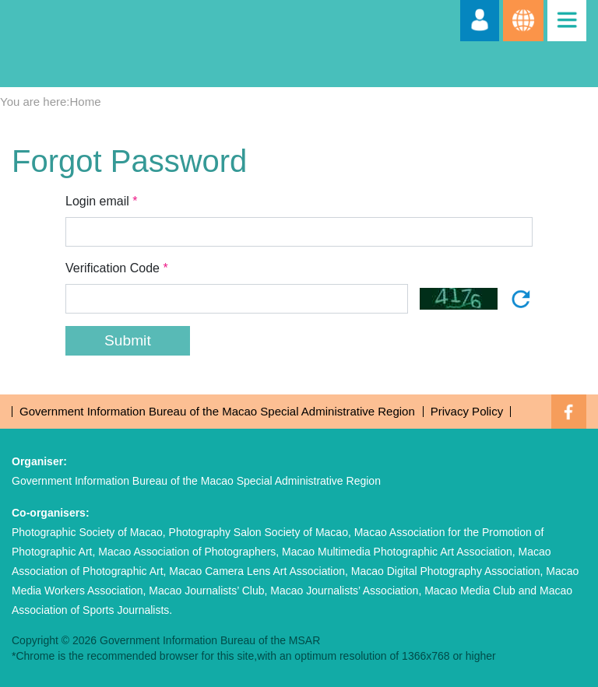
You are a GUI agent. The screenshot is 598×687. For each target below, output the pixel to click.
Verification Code (118, 268)
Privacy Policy (467, 411)
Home (85, 101)
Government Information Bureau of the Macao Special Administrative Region (217, 411)
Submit (127, 340)
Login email (103, 201)
